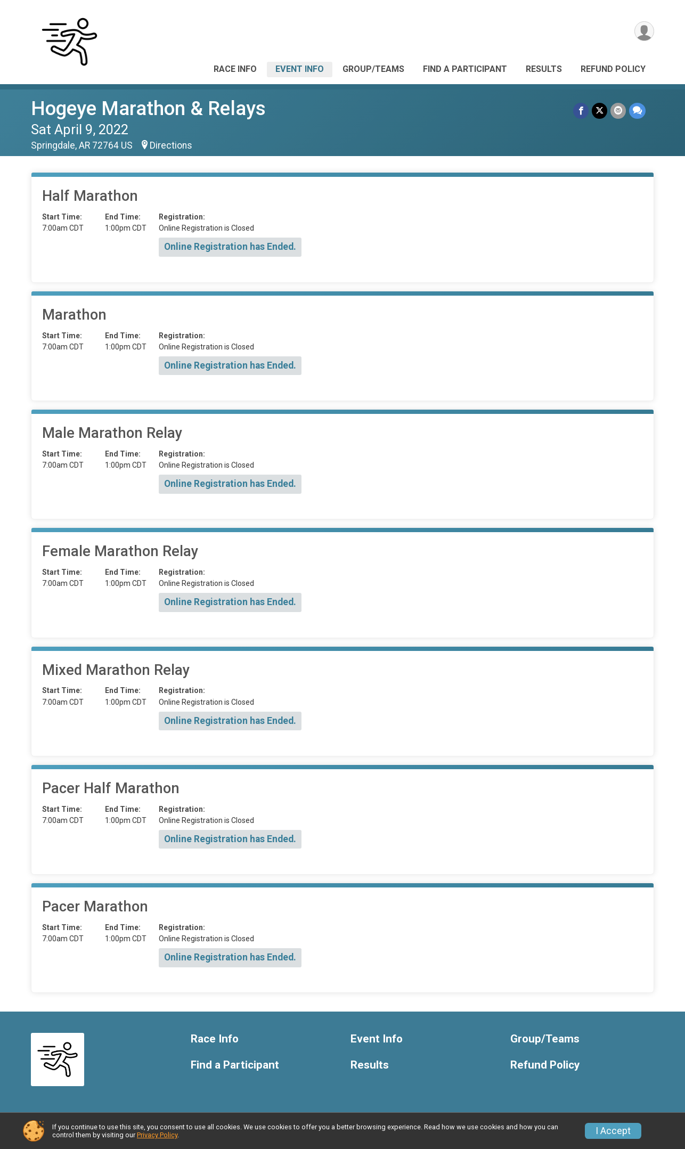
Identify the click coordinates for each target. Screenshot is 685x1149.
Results (544, 69)
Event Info (299, 69)
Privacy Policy (157, 1135)
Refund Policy (613, 69)
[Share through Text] (637, 110)
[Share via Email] (618, 110)
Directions (171, 145)
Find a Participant (465, 69)
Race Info (235, 69)
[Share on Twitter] (599, 110)
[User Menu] (644, 31)
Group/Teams (373, 69)
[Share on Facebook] (581, 110)
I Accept (613, 1131)
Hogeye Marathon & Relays (148, 108)
